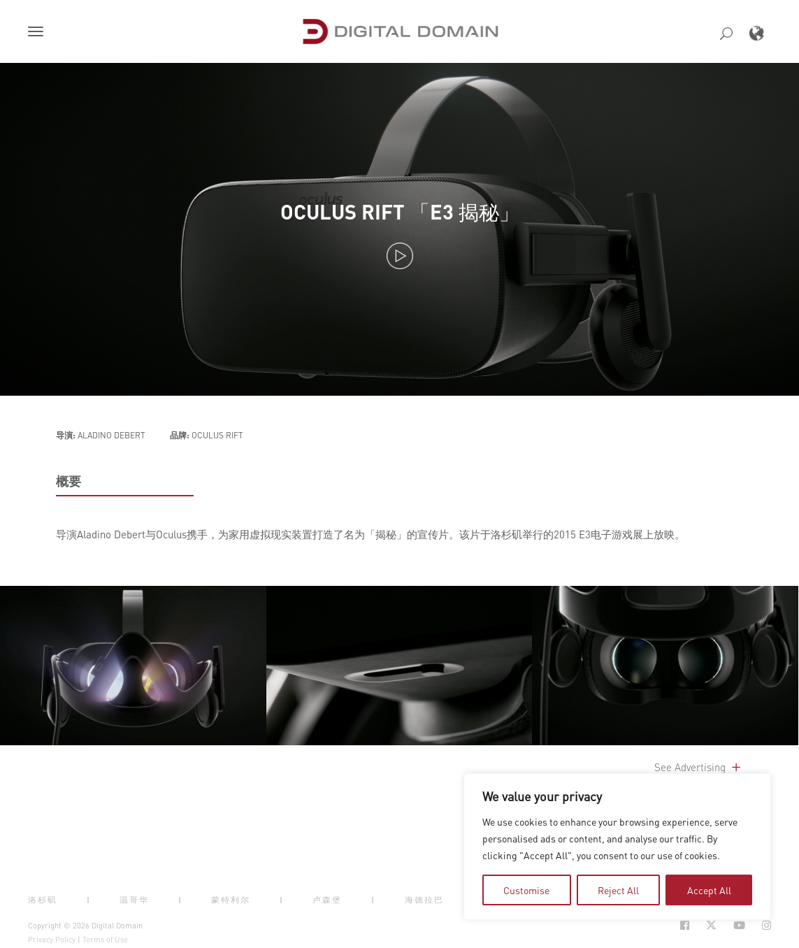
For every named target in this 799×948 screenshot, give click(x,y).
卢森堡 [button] (327, 899)
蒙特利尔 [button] (230, 899)
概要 (68, 481)
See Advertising (698, 767)
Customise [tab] (526, 890)
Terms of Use (105, 940)
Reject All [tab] (618, 890)
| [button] (89, 899)
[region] (617, 846)
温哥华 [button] (134, 899)
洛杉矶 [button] (42, 899)
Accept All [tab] (709, 890)
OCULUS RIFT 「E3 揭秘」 (399, 211)
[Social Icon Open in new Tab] (684, 925)
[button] (38, 33)
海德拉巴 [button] (424, 899)
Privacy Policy (51, 940)
